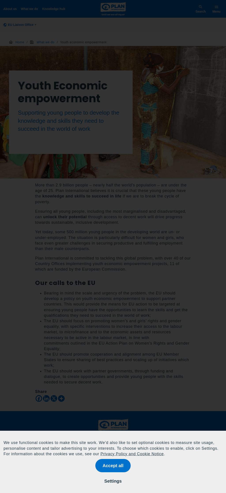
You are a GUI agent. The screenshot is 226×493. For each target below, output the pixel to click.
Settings (113, 481)
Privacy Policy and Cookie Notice (132, 454)
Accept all (113, 465)
